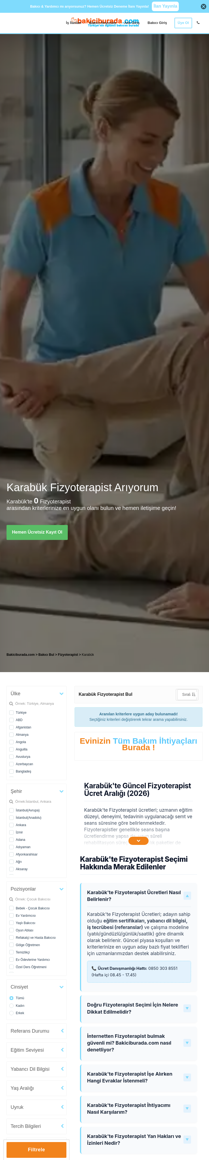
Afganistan (23, 727)
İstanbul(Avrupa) (28, 810)
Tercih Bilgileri (26, 1126)
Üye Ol (183, 23)
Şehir (16, 791)
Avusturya (23, 757)
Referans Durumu (30, 1031)
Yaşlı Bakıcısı (25, 923)
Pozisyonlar (23, 889)
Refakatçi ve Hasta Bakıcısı (36, 938)
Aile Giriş (132, 23)
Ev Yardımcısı (26, 916)
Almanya (22, 735)
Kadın (20, 1006)
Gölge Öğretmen (28, 945)
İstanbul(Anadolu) (28, 818)
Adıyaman (23, 847)
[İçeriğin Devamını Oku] (138, 841)
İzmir (19, 832)
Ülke (15, 693)
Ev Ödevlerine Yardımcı (33, 960)
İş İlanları (73, 23)
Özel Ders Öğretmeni (31, 967)
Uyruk (17, 1107)
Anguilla (21, 749)
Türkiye (21, 713)
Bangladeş (23, 771)
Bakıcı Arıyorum (102, 23)
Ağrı (19, 862)
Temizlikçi (23, 952)
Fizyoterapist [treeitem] (68, 655)
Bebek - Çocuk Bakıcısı (33, 908)
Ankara (21, 825)
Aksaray (21, 869)
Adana (20, 840)
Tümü (20, 998)
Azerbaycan (24, 764)
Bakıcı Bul (46, 655)
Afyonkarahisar (27, 854)
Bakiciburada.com (21, 655)
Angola (21, 742)
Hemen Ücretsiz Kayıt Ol (37, 532)
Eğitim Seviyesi (27, 1050)
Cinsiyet (19, 987)
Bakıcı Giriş (157, 23)
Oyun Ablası (24, 930)
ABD (19, 720)
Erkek (20, 1013)
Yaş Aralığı (22, 1088)
